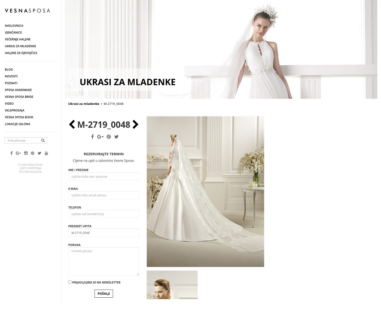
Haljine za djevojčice (21, 53)
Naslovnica (14, 26)
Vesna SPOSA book (19, 117)
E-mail (73, 189)
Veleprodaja (14, 110)
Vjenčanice (13, 32)
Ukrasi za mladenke (20, 46)
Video (9, 103)
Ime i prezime (78, 170)
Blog (9, 69)
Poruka (74, 245)
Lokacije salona (17, 124)
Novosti (11, 76)
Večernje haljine (18, 39)
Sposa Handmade (18, 90)
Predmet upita (79, 226)
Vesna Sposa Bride (19, 97)
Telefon (74, 207)
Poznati (11, 83)
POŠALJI (104, 293)
